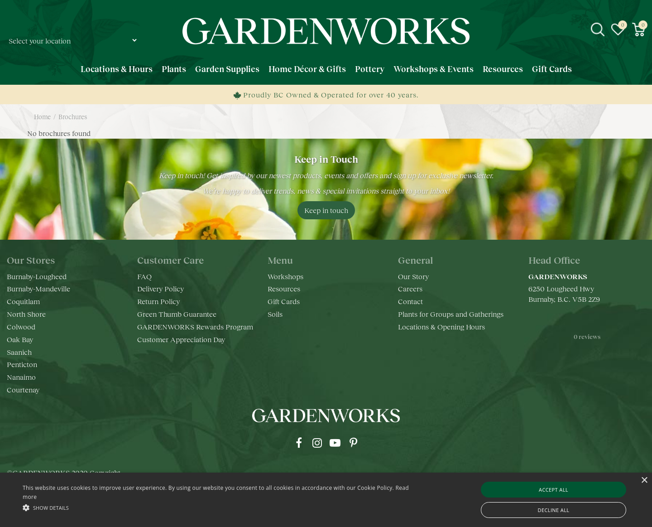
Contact (410, 301)
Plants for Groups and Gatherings (450, 313)
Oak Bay (20, 339)
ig (317, 443)
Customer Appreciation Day (181, 339)
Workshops (285, 276)
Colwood (21, 326)
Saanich (19, 352)
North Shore (26, 313)
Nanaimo (21, 376)
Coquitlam (23, 301)
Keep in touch (326, 210)
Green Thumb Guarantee (176, 313)
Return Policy (158, 301)
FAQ (144, 276)
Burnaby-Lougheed (37, 276)
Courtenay (23, 389)
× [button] (644, 480)
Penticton (22, 364)
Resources (284, 288)
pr (353, 443)
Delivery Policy (160, 288)
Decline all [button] (554, 510)
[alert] (326, 500)
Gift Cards (284, 301)
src (597, 29)
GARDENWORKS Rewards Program (195, 326)
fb (299, 443)
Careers (410, 288)
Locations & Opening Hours (441, 326)
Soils (275, 313)
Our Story (413, 276)
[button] (220, 507)
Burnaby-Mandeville (38, 288)
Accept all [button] (553, 489)
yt (335, 443)
